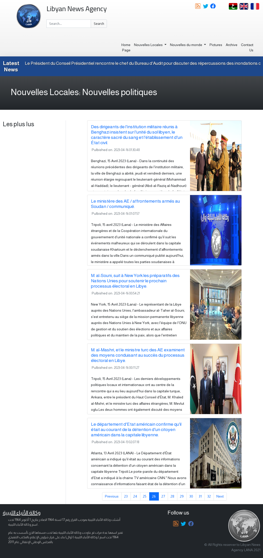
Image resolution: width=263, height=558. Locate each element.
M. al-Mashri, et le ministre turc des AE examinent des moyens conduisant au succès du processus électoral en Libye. (138, 355)
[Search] (68, 23)
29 (182, 496)
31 (200, 496)
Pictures (216, 45)
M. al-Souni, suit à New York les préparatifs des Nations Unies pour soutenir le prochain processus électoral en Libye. (135, 281)
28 (172, 496)
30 (191, 496)
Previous (112, 496)
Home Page (125, 47)
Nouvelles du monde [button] (186, 45)
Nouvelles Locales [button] (148, 45)
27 (163, 496)
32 (209, 496)
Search (99, 23)
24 (135, 496)
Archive (231, 45)
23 (126, 496)
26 (154, 496)
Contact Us (247, 47)
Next (220, 496)
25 (144, 496)
